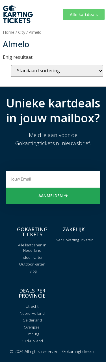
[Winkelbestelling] (57, 71)
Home (8, 32)
